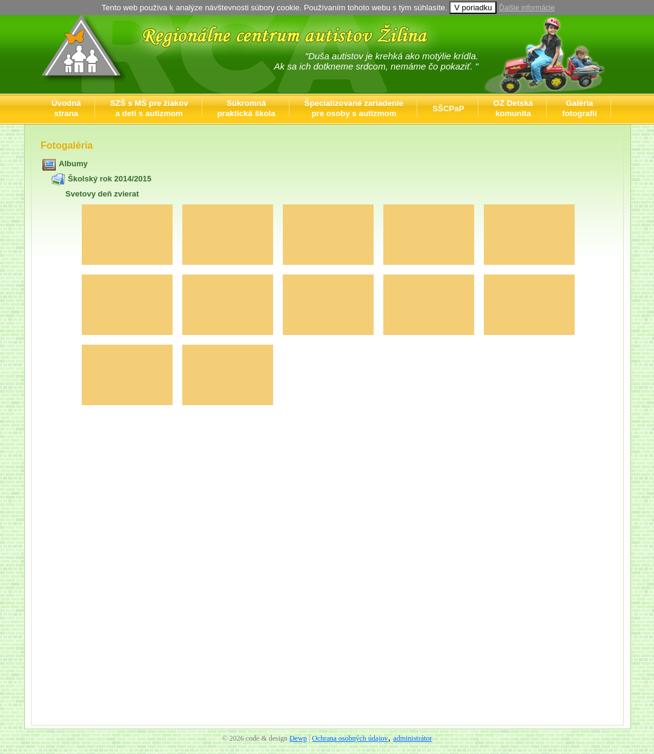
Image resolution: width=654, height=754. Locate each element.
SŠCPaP (448, 108)
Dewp (298, 738)
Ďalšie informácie (527, 8)
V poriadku (473, 7)
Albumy (73, 163)
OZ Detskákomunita (513, 108)
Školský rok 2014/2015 (109, 178)
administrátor (412, 738)
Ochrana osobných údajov (350, 738)
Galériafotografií (579, 108)
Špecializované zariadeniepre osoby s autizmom (354, 108)
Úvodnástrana (66, 108)
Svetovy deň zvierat (102, 193)
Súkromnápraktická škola (246, 108)
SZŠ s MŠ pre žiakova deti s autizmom (149, 108)
